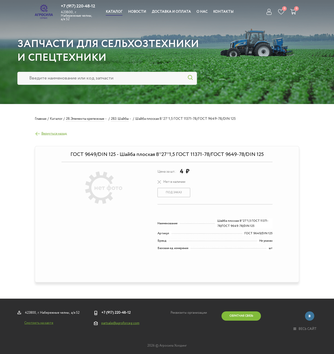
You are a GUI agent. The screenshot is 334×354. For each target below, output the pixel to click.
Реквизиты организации (188, 312)
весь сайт (305, 329)
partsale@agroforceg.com (120, 323)
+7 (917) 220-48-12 (78, 6)
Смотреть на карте (38, 323)
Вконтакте (309, 316)
